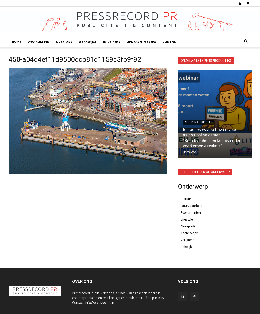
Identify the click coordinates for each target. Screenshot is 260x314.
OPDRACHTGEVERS (141, 41)
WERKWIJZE (87, 41)
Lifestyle (187, 219)
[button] (246, 42)
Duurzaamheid (191, 205)
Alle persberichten (198, 122)
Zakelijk (186, 247)
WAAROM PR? (39, 41)
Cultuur (186, 199)
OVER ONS (64, 41)
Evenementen (191, 212)
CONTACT (170, 41)
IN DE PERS (111, 41)
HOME (16, 41)
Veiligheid (187, 240)
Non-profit (188, 226)
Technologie (190, 233)
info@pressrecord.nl (100, 302)
